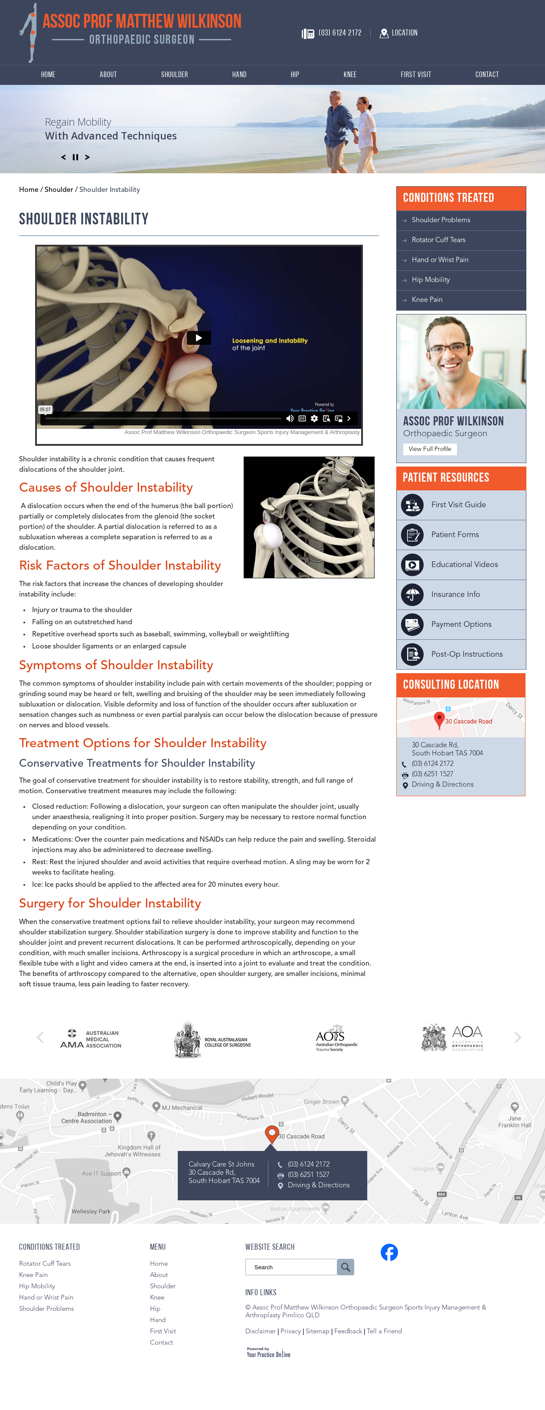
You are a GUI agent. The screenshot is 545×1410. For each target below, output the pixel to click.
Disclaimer (260, 1332)
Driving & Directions (443, 784)
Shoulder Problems (441, 220)
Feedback (348, 1332)
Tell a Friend (384, 1332)
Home (48, 75)
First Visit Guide (458, 505)
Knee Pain (427, 300)
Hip (295, 75)
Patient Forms (455, 535)
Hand (239, 75)
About (108, 75)
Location (405, 33)
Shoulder (174, 75)
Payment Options (461, 625)
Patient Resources (446, 478)
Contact (487, 75)
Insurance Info (455, 595)
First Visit (416, 75)
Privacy (292, 1332)
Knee (350, 75)
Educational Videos (464, 565)
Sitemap (318, 1332)
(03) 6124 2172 (340, 33)
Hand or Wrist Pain (440, 260)
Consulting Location (451, 685)
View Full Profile (430, 449)
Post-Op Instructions (467, 654)
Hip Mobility (431, 280)
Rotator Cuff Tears (439, 240)
